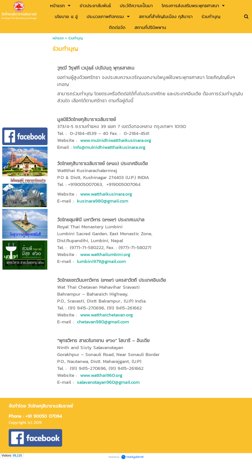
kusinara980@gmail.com (102, 200)
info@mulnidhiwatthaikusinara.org (109, 147)
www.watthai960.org (101, 375)
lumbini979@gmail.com (101, 261)
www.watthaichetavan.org (106, 314)
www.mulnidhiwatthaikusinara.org (115, 140)
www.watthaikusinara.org (106, 193)
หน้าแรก (58, 38)
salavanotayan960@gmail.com (108, 382)
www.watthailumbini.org (105, 254)
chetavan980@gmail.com (103, 321)
